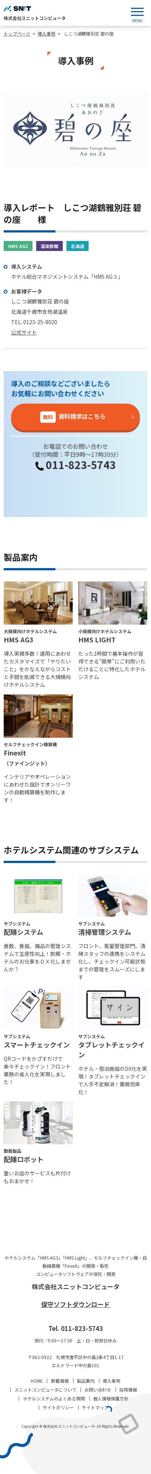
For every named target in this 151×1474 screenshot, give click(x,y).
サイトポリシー (58, 1407)
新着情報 (60, 1381)
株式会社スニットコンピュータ (76, 1286)
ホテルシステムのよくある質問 (54, 1398)
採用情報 (128, 1389)
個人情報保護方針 (110, 1398)
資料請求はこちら (73, 417)
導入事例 (111, 1381)
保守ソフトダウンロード (75, 1304)
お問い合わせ (98, 1389)
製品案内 (86, 1381)
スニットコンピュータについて (45, 1389)
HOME (37, 1381)
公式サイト (24, 332)
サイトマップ (95, 1407)
